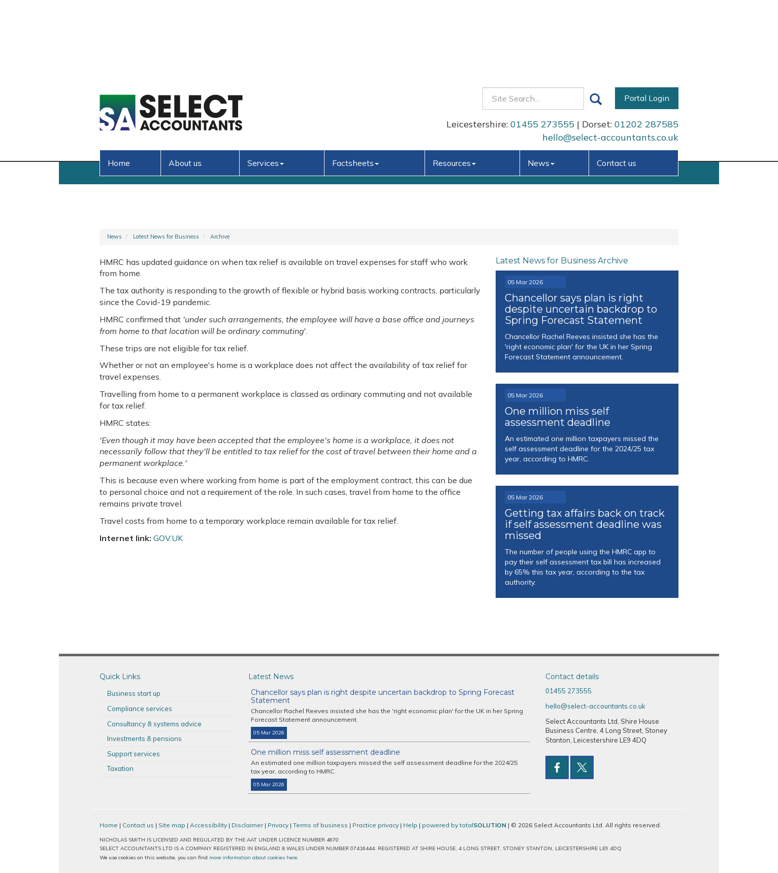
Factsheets (355, 90)
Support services (133, 754)
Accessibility (208, 825)
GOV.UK (168, 538)
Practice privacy (375, 825)
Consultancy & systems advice (154, 724)
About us (185, 90)
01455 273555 (542, 52)
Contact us (616, 90)
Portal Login (646, 26)
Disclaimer (247, 825)
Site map (171, 825)
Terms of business (320, 825)
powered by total (464, 825)
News (541, 90)
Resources (454, 90)
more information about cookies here (253, 857)
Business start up (133, 693)
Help (410, 825)
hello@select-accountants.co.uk (610, 65)
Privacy (278, 825)
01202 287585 (646, 52)
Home (119, 90)
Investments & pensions (144, 738)
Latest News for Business (166, 236)
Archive (220, 236)
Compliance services (139, 708)
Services (265, 90)
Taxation (120, 768)
